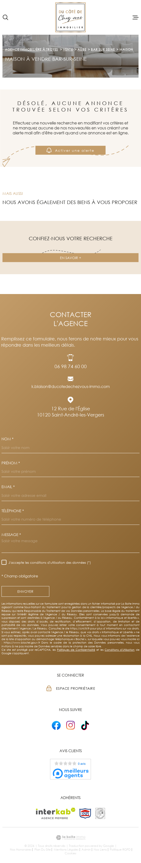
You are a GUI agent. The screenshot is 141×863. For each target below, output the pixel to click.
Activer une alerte (70, 150)
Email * (8, 487)
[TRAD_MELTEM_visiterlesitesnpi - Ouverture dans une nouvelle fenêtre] (85, 813)
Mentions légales (66, 849)
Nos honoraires (20, 849)
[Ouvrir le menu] (136, 17)
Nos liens (100, 849)
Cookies (70, 853)
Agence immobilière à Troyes (31, 49)
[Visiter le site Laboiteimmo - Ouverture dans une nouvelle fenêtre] (70, 837)
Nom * (7, 439)
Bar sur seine (103, 49)
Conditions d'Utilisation (120, 649)
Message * (11, 534)
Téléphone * (12, 511)
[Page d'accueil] (70, 17)
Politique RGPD (120, 849)
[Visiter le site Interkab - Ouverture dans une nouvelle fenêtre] (55, 813)
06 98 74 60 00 (71, 366)
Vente (68, 49)
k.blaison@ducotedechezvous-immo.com (70, 386)
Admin (86, 849)
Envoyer (25, 591)
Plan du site (42, 849)
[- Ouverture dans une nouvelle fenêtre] (56, 725)
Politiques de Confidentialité (76, 649)
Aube (82, 49)
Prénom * (10, 463)
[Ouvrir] (5, 17)
